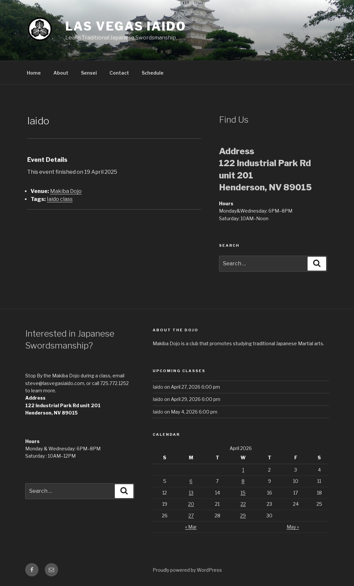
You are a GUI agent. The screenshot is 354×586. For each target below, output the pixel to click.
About (60, 73)
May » (293, 527)
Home (34, 73)
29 (243, 515)
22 (243, 504)
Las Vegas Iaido (125, 26)
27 (191, 515)
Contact (119, 73)
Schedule (153, 73)
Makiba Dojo (66, 191)
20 (191, 504)
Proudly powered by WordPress (187, 570)
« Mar (191, 527)
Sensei (89, 73)
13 (191, 492)
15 (243, 492)
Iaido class (60, 199)
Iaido (158, 387)
